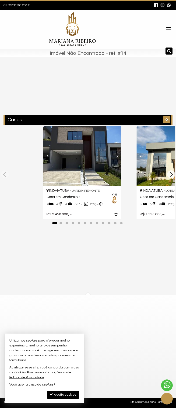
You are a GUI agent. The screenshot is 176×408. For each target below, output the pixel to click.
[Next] (126, 156)
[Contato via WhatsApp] (167, 385)
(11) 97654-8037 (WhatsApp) (80, 316)
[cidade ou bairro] (78, 91)
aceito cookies (63, 394)
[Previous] (50, 156)
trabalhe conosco (72, 333)
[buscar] (118, 91)
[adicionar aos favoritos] (128, 215)
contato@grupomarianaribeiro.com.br (87, 324)
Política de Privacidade (26, 377)
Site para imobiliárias (143, 402)
